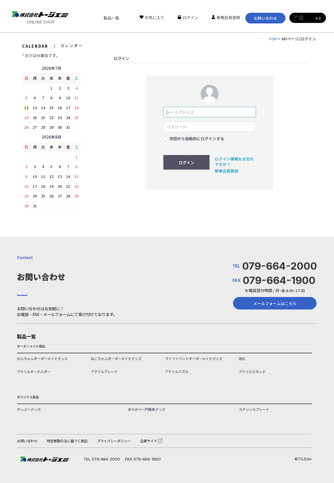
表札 (242, 358)
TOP (273, 38)
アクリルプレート (104, 371)
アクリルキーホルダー (34, 371)
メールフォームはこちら (274, 303)
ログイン (186, 162)
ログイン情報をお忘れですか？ (234, 161)
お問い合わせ (265, 18)
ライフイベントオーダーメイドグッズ (193, 358)
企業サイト (148, 440)
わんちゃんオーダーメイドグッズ (42, 358)
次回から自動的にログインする (196, 138)
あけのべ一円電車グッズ (146, 409)
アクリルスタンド (252, 371)
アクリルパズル (176, 371)
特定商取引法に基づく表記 (67, 440)
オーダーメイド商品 (31, 346)
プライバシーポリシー (114, 440)
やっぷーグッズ (29, 409)
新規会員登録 (226, 171)
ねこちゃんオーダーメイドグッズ (116, 358)
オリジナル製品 (28, 397)
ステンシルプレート (254, 409)
